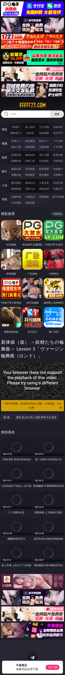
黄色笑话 (44, 188)
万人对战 (44, 127)
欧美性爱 (58, 154)
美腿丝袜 (16, 174)
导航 (4, 199)
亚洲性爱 (16, 154)
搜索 (57, 114)
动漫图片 (58, 168)
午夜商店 (30, 196)
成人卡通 (44, 154)
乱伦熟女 (44, 160)
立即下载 (52, 667)
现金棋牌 (44, 133)
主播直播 (44, 146)
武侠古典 (58, 182)
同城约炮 (16, 196)
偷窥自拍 (16, 168)
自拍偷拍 (30, 141)
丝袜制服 (30, 146)
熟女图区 (44, 174)
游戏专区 (58, 127)
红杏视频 (16, 202)
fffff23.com (32, 105)
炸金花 (30, 133)
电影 (4, 157)
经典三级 (30, 160)
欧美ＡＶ (44, 141)
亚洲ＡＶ (16, 141)
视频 (4, 143)
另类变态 (58, 160)
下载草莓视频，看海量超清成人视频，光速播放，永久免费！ (32, 406)
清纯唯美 (30, 174)
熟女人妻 (16, 146)
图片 (4, 171)
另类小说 (30, 188)
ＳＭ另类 (58, 146)
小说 (4, 185)
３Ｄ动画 (58, 141)
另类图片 (58, 174)
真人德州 (30, 127)
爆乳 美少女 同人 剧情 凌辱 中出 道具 (36, 417)
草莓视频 (44, 196)
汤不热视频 (58, 196)
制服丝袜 (16, 160)
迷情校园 (16, 188)
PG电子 (16, 127)
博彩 (4, 129)
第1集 (6, 417)
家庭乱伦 (30, 182)
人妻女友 (44, 182)
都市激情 (16, 182)
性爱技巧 (58, 188)
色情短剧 (30, 202)
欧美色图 (44, 168)
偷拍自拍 (30, 154)
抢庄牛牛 (58, 133)
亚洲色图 (30, 168)
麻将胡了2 (16, 133)
